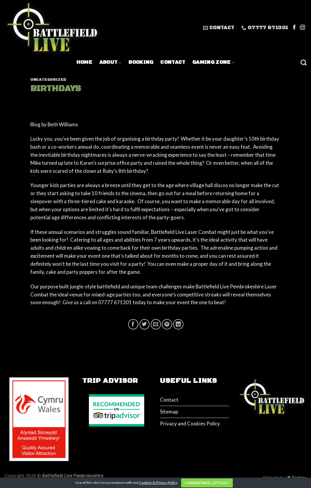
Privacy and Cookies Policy (190, 423)
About (110, 62)
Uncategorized (48, 79)
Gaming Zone (213, 62)
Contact (172, 62)
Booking (140, 62)
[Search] (304, 62)
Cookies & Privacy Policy (158, 482)
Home (84, 62)
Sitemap (169, 411)
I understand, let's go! (207, 483)
